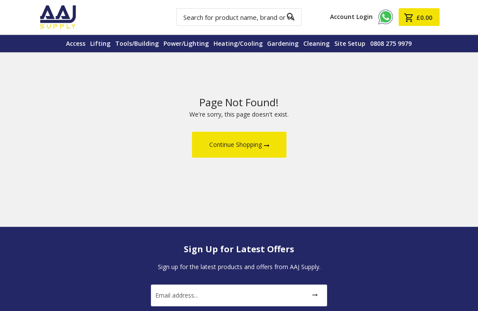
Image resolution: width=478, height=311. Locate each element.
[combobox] (239, 17)
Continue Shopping (235, 144)
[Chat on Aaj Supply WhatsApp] (385, 23)
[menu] (239, 43)
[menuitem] (68, 43)
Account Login (351, 17)
